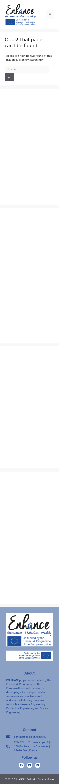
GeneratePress (46, 779)
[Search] (9, 77)
